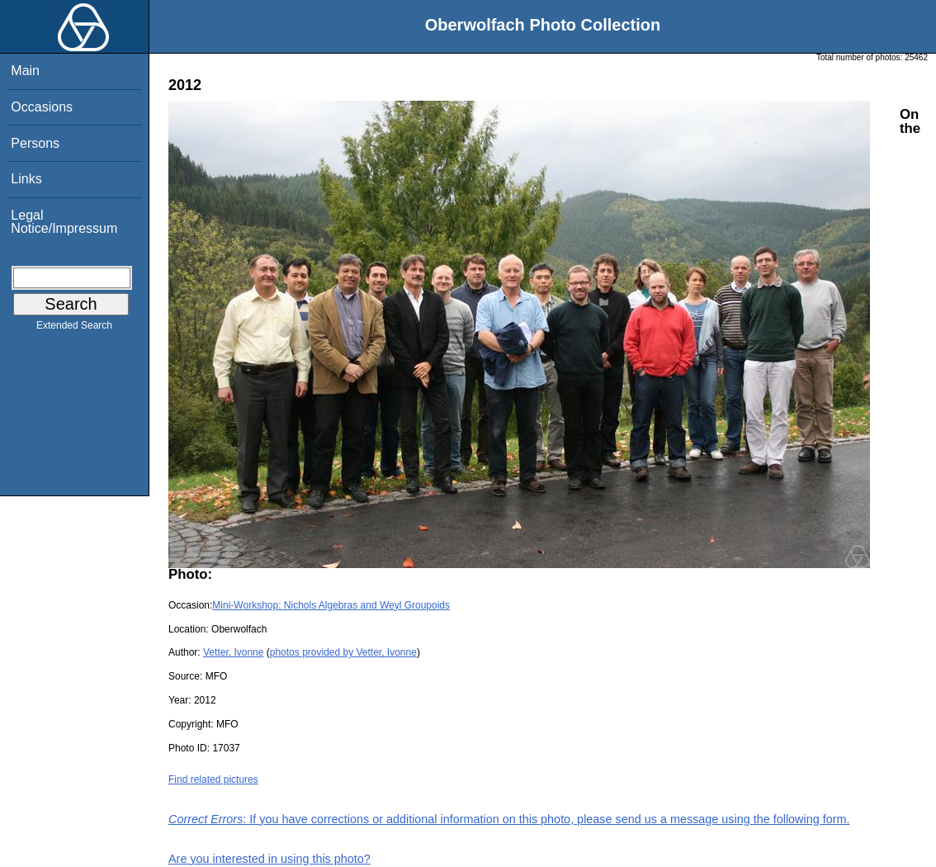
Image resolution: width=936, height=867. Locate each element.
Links (26, 179)
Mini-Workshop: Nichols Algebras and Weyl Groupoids (331, 605)
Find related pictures (213, 779)
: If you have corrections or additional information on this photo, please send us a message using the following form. (509, 819)
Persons (35, 143)
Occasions (42, 107)
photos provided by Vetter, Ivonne (343, 652)
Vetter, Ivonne (233, 652)
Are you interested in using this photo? (269, 858)
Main (25, 71)
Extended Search (74, 329)
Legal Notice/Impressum (64, 221)
